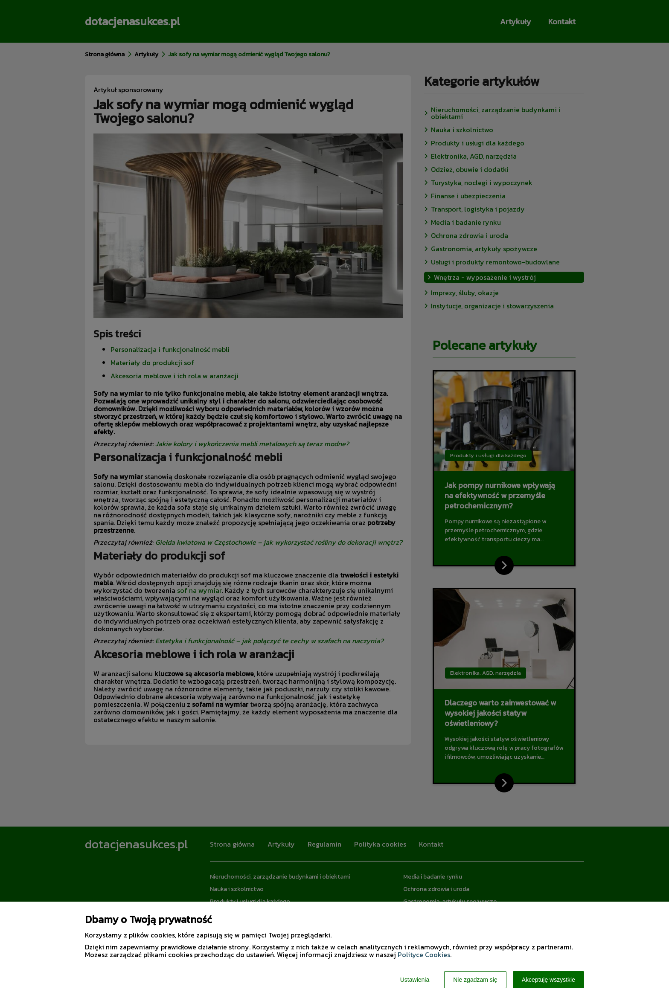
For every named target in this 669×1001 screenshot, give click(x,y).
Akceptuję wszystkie (548, 979)
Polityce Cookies (424, 954)
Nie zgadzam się (475, 979)
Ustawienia (414, 979)
